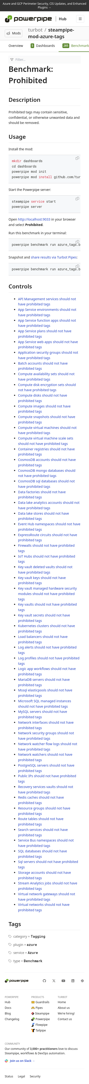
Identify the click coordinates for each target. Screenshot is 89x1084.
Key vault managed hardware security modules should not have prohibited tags (47, 593)
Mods (13, 33)
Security (35, 1076)
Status (9, 1076)
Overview (16, 45)
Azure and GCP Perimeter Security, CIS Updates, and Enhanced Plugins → (44, 5)
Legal (21, 1076)
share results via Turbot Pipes (54, 257)
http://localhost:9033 (34, 219)
